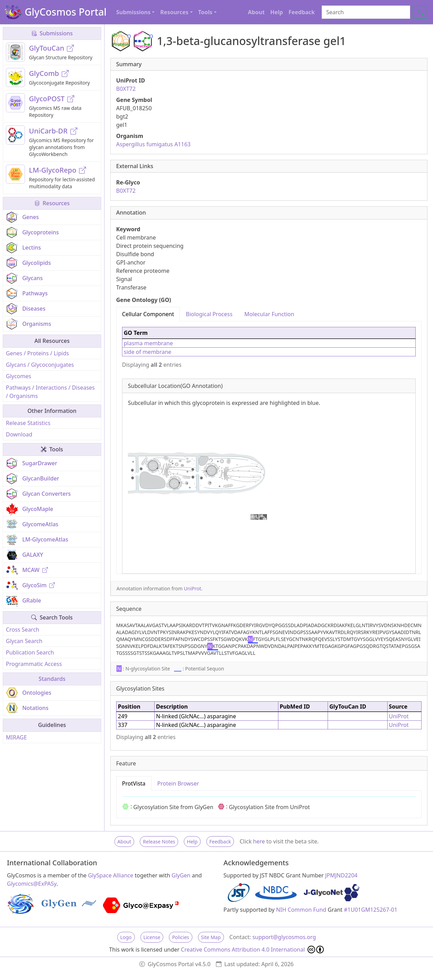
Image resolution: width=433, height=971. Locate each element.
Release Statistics (28, 423)
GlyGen (181, 875)
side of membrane (147, 352)
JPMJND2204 (341, 875)
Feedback (301, 12)
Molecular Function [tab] (269, 314)
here (259, 841)
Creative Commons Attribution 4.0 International (252, 949)
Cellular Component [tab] (148, 314)
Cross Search (22, 629)
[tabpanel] (268, 447)
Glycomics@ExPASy (32, 883)
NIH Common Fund (301, 909)
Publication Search (30, 652)
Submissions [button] (133, 12)
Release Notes (159, 841)
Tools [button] (205, 12)
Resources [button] (174, 12)
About (256, 12)
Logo (126, 937)
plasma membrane (148, 343)
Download (19, 434)
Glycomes (18, 376)
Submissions (52, 33)
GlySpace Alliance (110, 875)
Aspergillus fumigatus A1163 (153, 144)
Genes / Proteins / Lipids (37, 353)
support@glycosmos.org (284, 937)
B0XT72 (126, 89)
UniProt (192, 588)
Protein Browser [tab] (178, 783)
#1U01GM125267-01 (370, 909)
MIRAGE (16, 737)
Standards (51, 679)
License (152, 937)
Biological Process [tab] (209, 314)
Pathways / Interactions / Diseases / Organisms (50, 392)
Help (276, 12)
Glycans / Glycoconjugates (40, 365)
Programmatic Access (34, 664)
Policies (180, 937)
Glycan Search (24, 641)
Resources (52, 203)
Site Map (211, 937)
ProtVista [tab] (134, 783)
